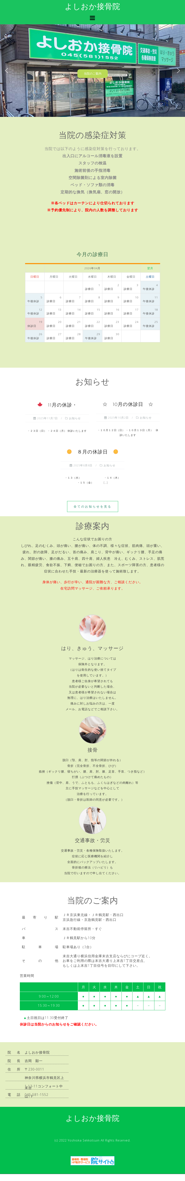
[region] (92, 70)
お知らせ (75, 418)
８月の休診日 (92, 452)
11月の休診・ (57, 405)
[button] (6, 70)
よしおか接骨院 (92, 7)
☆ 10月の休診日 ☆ (128, 404)
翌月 (150, 268)
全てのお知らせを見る (93, 506)
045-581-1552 (36, 1094)
